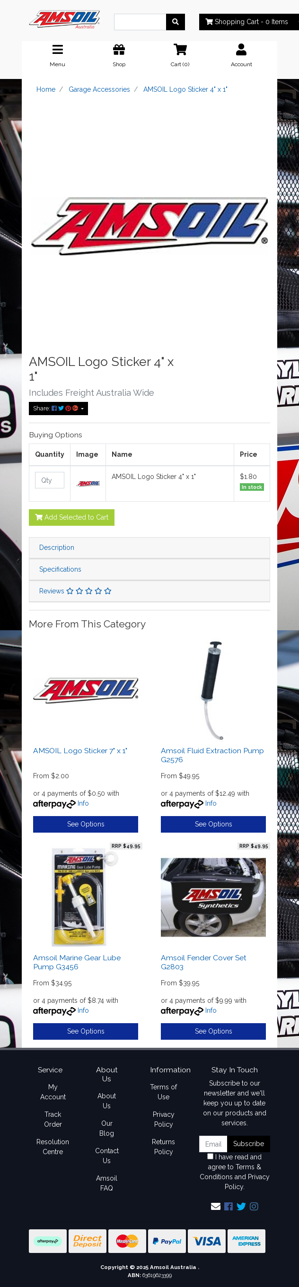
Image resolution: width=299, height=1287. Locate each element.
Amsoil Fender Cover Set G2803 (203, 962)
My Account (53, 1092)
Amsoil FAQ (106, 1183)
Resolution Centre (52, 1147)
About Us (106, 1101)
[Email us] (215, 1206)
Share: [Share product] (56, 408)
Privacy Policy (164, 1119)
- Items (246, 22)
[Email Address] (213, 1144)
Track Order (53, 1119)
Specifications (60, 569)
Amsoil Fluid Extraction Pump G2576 (212, 755)
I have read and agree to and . (235, 1172)
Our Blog (106, 1128)
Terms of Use (163, 1092)
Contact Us (107, 1156)
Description (56, 547)
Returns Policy (163, 1147)
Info (83, 803)
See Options (86, 824)
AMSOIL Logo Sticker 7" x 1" (80, 750)
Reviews (75, 591)
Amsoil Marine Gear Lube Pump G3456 (77, 962)
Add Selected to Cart (71, 517)
